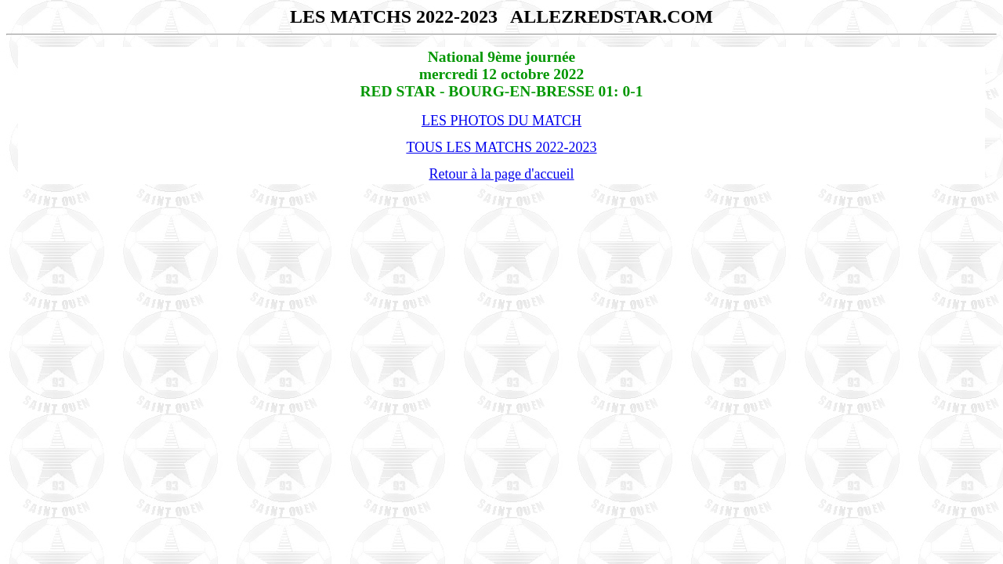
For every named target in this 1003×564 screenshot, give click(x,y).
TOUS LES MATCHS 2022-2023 (501, 147)
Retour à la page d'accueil (501, 174)
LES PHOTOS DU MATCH (501, 120)
